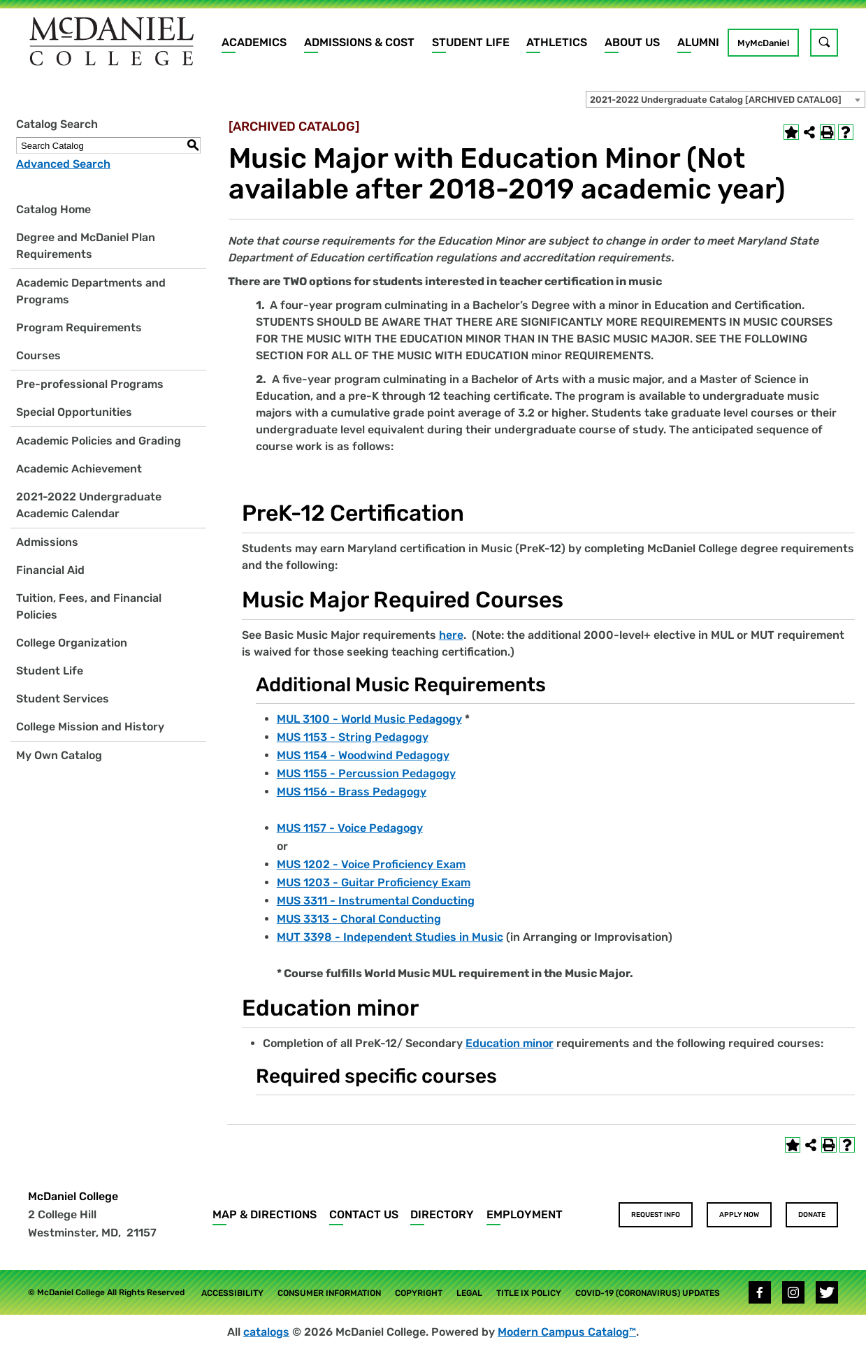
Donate (811, 1215)
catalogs (266, 1332)
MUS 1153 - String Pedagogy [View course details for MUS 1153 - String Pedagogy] (352, 737)
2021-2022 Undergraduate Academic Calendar (88, 505)
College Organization (71, 642)
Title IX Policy (528, 1293)
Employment (524, 1214)
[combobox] (725, 99)
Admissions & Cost (359, 42)
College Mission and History (90, 726)
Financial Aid (50, 570)
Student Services (62, 698)
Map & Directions (264, 1214)
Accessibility (232, 1293)
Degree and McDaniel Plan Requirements (85, 246)
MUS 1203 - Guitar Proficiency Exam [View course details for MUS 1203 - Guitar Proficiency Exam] (373, 882)
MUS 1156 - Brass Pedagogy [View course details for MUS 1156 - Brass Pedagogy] (351, 791)
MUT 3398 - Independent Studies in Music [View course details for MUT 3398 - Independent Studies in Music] (390, 937)
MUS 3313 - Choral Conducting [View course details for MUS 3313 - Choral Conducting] (359, 918)
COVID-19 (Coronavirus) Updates (647, 1293)
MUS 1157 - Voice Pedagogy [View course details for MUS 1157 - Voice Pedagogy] (350, 828)
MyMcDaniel (763, 43)
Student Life (471, 42)
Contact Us (363, 1214)
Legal (469, 1293)
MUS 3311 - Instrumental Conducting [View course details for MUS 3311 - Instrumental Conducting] (376, 900)
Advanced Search (63, 164)
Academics (254, 42)
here (451, 635)
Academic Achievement (79, 468)
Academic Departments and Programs (91, 291)
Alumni (698, 42)
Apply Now (739, 1215)
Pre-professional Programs (90, 384)
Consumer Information (329, 1293)
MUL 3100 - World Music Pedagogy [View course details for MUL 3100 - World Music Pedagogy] (369, 719)
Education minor (510, 1043)
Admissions (47, 542)
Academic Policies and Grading (98, 440)
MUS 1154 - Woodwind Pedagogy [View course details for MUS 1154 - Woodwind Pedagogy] (363, 755)
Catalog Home (53, 209)
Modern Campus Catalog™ (567, 1332)
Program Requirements (79, 327)
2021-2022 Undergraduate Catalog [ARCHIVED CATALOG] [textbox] (716, 99)
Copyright (418, 1293)
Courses (38, 355)
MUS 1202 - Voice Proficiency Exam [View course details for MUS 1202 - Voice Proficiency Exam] (371, 864)
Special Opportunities (74, 412)
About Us (632, 42)
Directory (442, 1214)
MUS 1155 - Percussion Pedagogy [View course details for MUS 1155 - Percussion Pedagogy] (366, 773)
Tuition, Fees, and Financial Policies (88, 606)
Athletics (556, 42)
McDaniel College (73, 1196)
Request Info (655, 1215)
